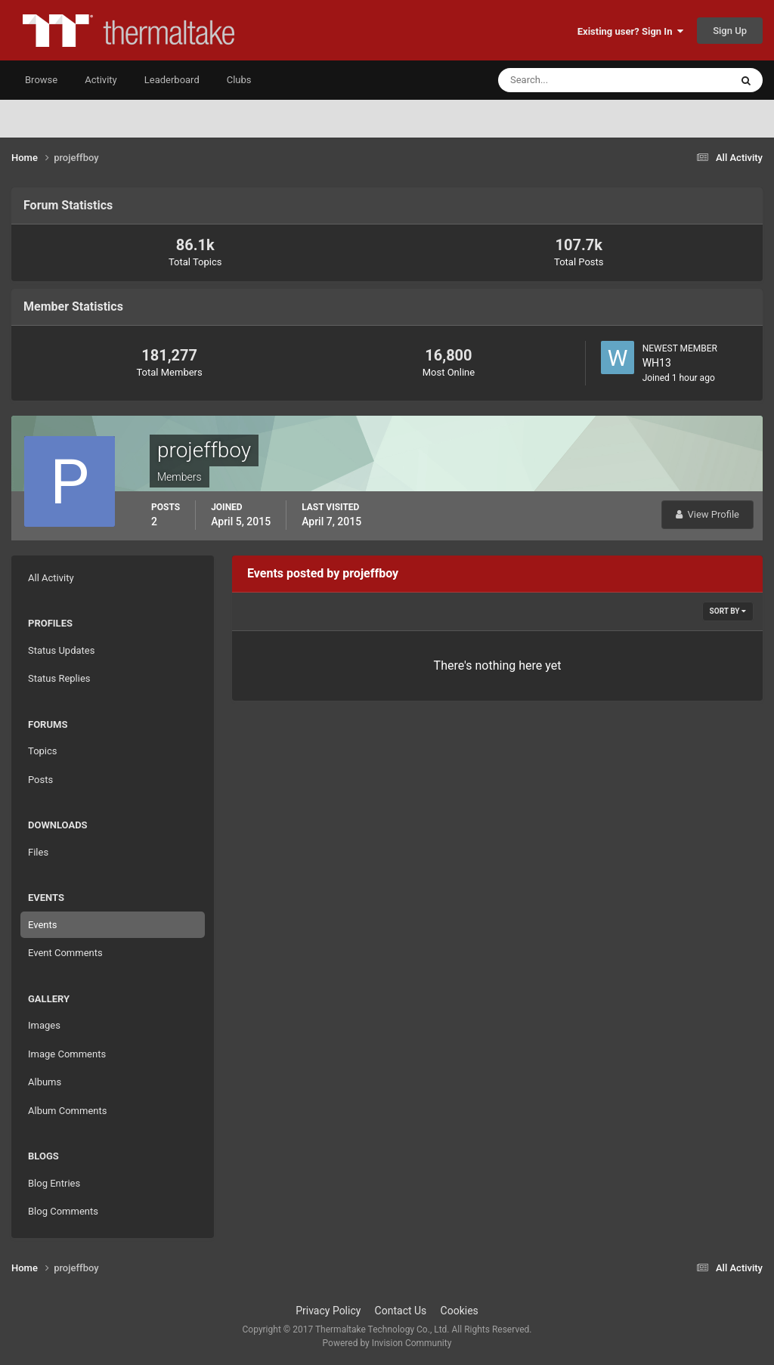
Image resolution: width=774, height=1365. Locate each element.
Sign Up (730, 30)
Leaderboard (172, 79)
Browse (41, 79)
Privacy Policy (328, 1311)
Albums (44, 1082)
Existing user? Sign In (630, 31)
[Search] (568, 80)
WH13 (656, 363)
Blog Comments (63, 1211)
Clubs (239, 79)
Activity (101, 79)
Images (44, 1025)
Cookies (459, 1311)
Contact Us (401, 1311)
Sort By (728, 611)
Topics (42, 751)
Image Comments (67, 1054)
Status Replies (59, 678)
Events (42, 924)
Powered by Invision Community (387, 1343)
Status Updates (61, 650)
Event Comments (65, 952)
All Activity (51, 577)
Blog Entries (54, 1183)
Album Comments (67, 1110)
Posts (40, 779)
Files (38, 852)
